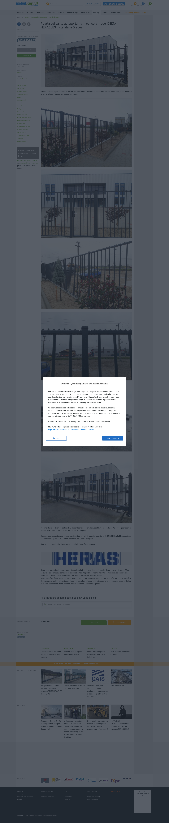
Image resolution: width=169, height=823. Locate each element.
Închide (56, 438)
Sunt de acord (113, 438)
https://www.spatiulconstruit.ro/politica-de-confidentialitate (71, 430)
